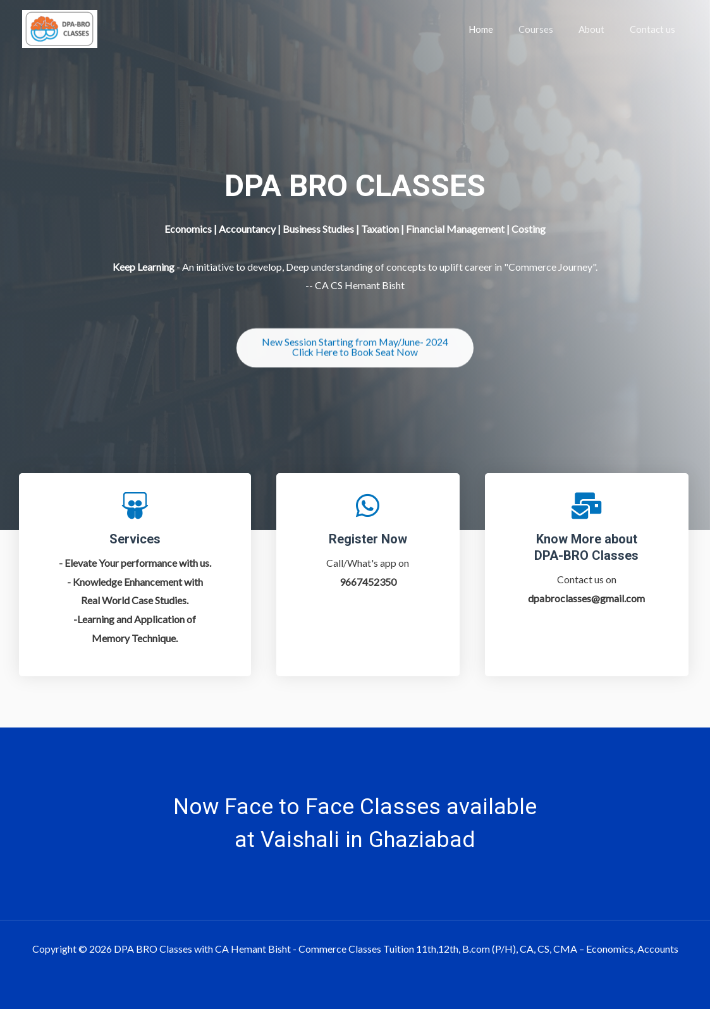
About (601, 29)
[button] (355, 351)
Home (503, 29)
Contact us (655, 29)
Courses (551, 29)
